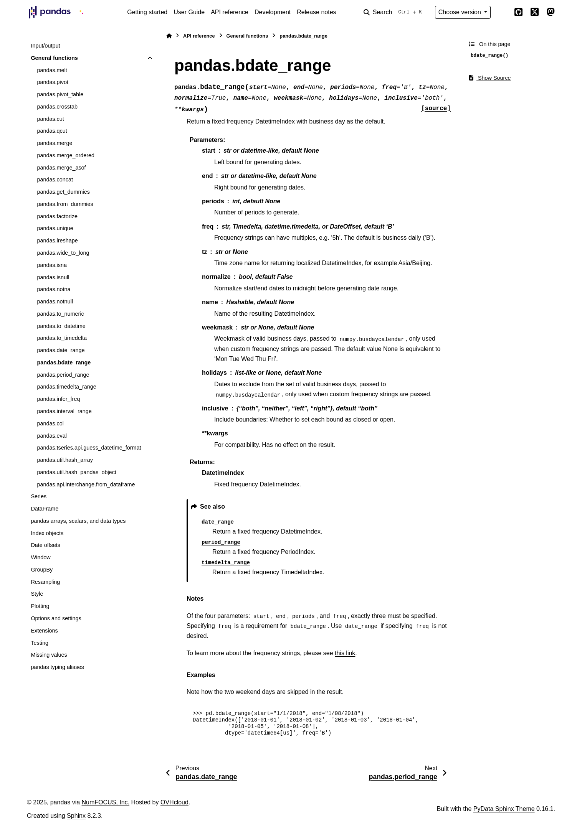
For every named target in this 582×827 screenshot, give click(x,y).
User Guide (189, 12)
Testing (39, 643)
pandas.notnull (55, 301)
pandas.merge (54, 143)
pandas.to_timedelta (62, 338)
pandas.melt (52, 70)
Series (38, 496)
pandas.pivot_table (60, 94)
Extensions (44, 631)
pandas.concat (55, 179)
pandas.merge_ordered (65, 155)
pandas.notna (53, 289)
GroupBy (42, 570)
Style (37, 594)
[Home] (169, 36)
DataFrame (44, 509)
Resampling (45, 582)
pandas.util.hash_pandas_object (76, 472)
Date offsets (45, 545)
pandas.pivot (52, 82)
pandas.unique (55, 228)
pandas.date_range (60, 350)
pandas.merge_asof (61, 168)
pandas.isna (52, 265)
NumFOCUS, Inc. (105, 802)
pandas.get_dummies (63, 192)
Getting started (147, 12)
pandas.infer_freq (58, 399)
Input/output (45, 46)
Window (40, 557)
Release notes (316, 12)
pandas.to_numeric (60, 314)
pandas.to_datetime (61, 326)
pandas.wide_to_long (63, 253)
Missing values (49, 655)
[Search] (394, 12)
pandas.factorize (57, 216)
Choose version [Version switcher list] (460, 12)
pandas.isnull (53, 277)
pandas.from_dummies (65, 204)
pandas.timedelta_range (66, 387)
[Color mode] (502, 12)
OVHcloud (174, 802)
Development (273, 12)
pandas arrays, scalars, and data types (78, 521)
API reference (229, 12)
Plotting (40, 606)
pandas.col (50, 423)
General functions (54, 58)
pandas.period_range (63, 375)
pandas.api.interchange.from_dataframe (86, 484)
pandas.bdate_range (64, 362)
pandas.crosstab (57, 107)
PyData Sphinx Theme (504, 809)
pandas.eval (52, 436)
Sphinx (76, 815)
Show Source (490, 78)
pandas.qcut (52, 131)
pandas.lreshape (57, 240)
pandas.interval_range (64, 411)
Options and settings (56, 618)
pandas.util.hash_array (65, 460)
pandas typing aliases (57, 667)
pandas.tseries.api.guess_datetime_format (89, 448)
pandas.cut (50, 119)
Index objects (47, 533)
